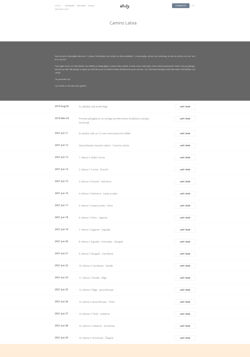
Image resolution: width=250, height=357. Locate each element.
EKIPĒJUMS (69, 5)
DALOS (91, 5)
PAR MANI (81, 5)
